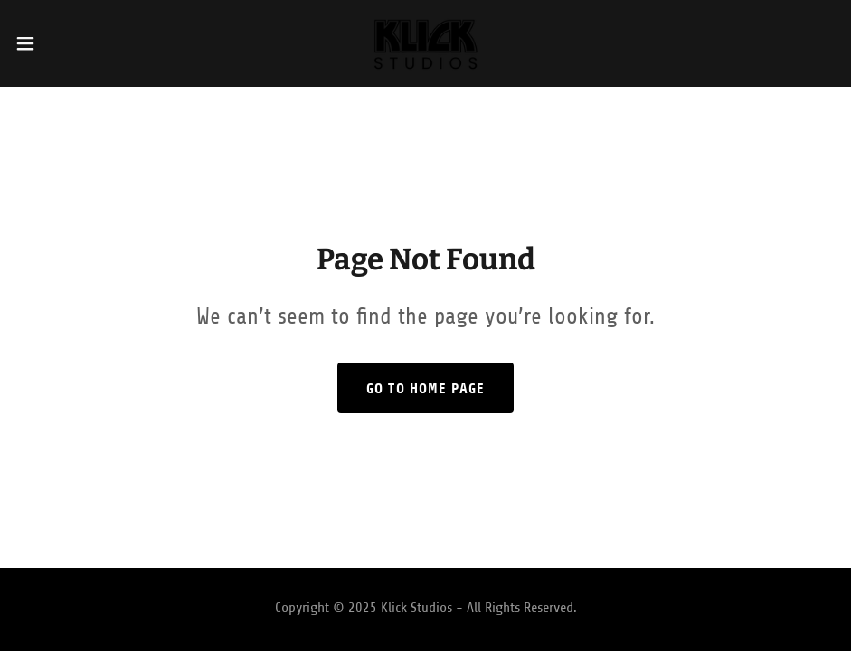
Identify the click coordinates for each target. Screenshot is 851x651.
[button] (70, 43)
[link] (425, 43)
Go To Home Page (425, 388)
